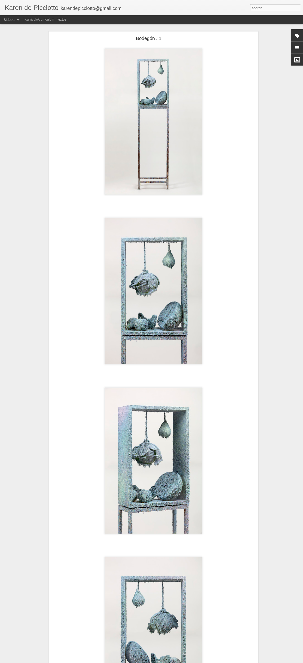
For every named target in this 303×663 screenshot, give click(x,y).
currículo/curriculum (39, 19)
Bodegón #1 (148, 38)
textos (62, 19)
